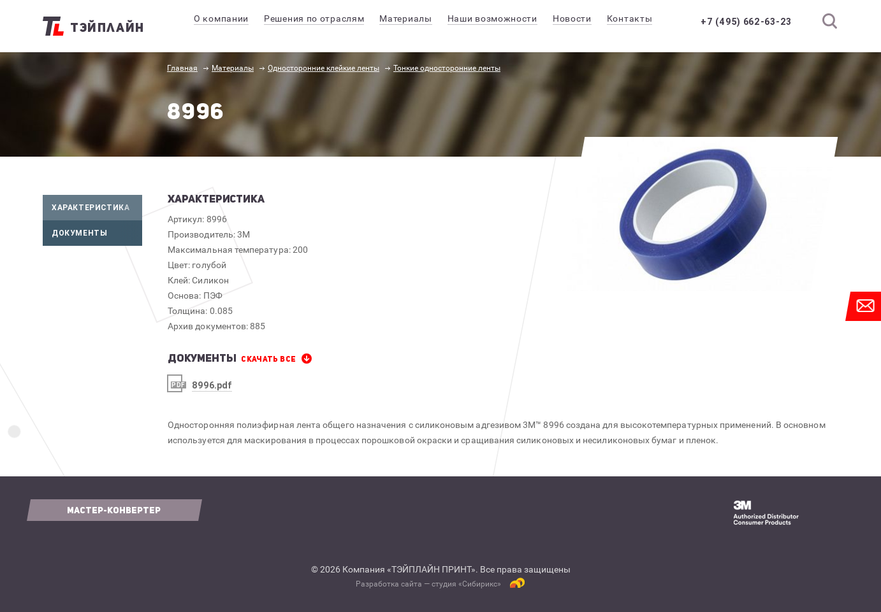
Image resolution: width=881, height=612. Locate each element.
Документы (97, 233)
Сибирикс (479, 584)
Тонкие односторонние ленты (446, 68)
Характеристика (97, 207)
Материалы (233, 68)
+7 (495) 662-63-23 (746, 21)
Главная (182, 68)
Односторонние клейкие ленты (323, 68)
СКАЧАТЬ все (268, 359)
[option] (697, 214)
